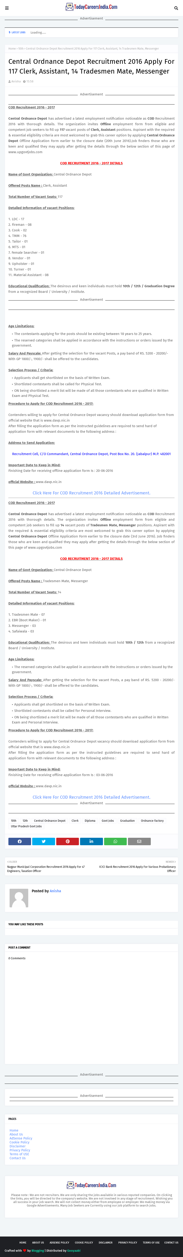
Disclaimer (17, 1146)
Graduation (127, 820)
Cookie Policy (19, 1142)
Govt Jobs (108, 820)
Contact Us (18, 1158)
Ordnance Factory (152, 820)
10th (21, 48)
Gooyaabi (74, 1250)
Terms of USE (19, 1154)
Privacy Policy (20, 1150)
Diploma (90, 820)
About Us (16, 1134)
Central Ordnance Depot (49, 820)
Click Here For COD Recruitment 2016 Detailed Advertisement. (91, 493)
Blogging (38, 1250)
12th (25, 820)
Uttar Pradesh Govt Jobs (26, 826)
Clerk (75, 820)
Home (12, 48)
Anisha (16, 81)
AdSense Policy (21, 1138)
